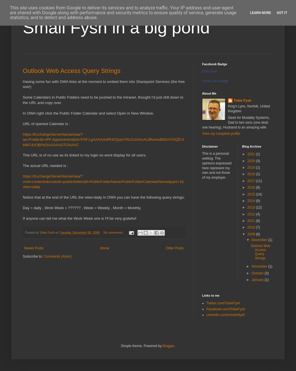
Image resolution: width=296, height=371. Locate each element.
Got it (282, 13)
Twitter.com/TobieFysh (223, 303)
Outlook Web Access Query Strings (71, 70)
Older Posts (175, 248)
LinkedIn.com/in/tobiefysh (225, 315)
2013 (251, 207)
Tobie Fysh (209, 71)
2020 (251, 161)
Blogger (168, 346)
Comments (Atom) (57, 256)
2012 (251, 214)
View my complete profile (221, 134)
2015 (251, 194)
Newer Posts (34, 248)
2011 (251, 221)
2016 (251, 187)
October (257, 273)
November (259, 266)
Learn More (260, 13)
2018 (251, 174)
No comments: (114, 232)
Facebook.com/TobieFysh (225, 309)
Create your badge (215, 81)
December (259, 240)
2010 (251, 227)
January (257, 280)
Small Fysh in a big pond (116, 27)
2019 (251, 168)
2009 (251, 234)
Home (104, 248)
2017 (251, 181)
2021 (251, 154)
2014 (251, 201)
